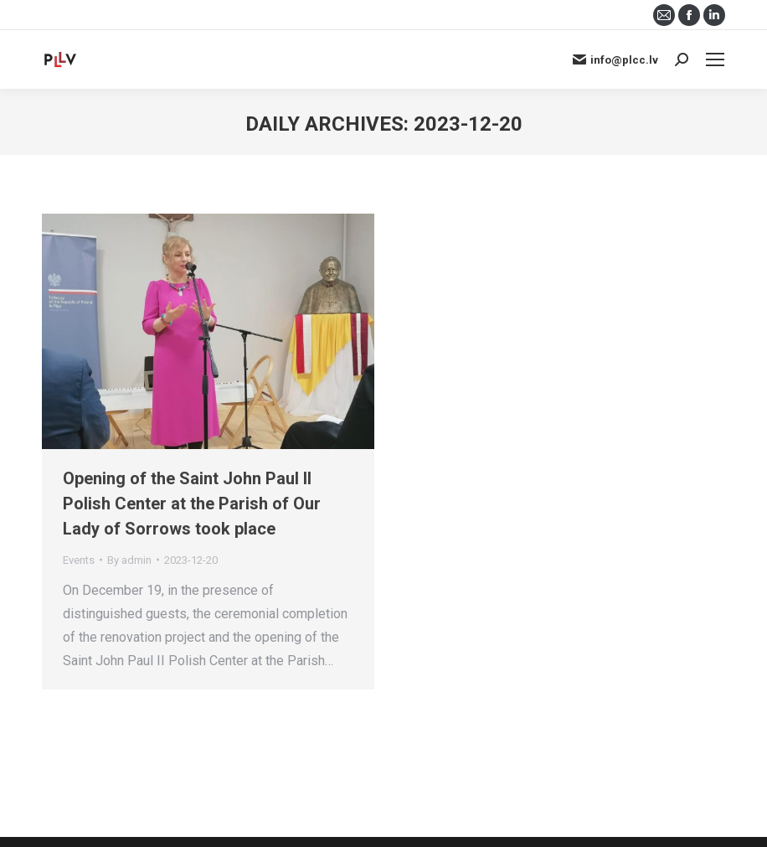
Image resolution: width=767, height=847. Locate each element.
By (129, 560)
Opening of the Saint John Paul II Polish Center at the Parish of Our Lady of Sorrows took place (192, 503)
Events (79, 560)
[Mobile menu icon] (715, 59)
